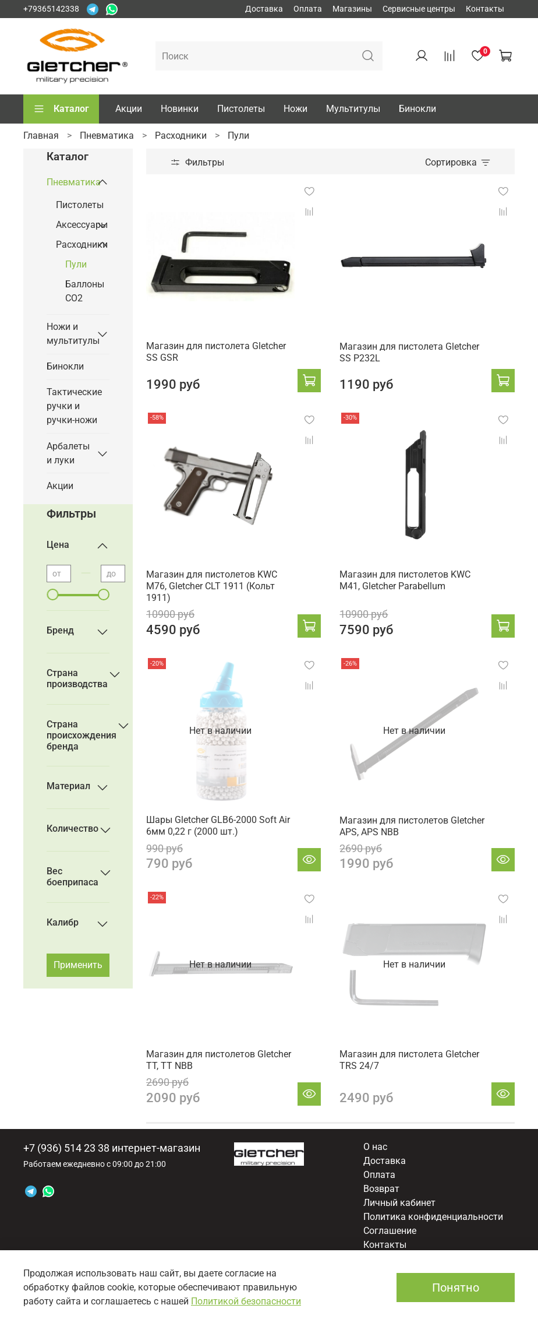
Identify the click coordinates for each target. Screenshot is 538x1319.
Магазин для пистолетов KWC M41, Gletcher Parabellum (404, 580)
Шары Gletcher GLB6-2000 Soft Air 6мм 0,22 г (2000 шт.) (218, 825)
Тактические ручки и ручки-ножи (74, 405)
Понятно (455, 1288)
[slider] (52, 594)
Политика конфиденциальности (433, 1216)
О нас (375, 1146)
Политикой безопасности (246, 1301)
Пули (76, 264)
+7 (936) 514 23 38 (66, 1148)
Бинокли (417, 108)
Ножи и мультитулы (69, 333)
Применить (78, 964)
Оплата (307, 9)
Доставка (264, 9)
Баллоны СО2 (84, 291)
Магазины (352, 9)
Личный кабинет (399, 1202)
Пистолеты (241, 108)
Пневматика (107, 135)
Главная (41, 135)
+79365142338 (51, 9)
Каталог (61, 109)
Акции (128, 108)
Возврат (381, 1188)
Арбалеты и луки (68, 453)
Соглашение (389, 1230)
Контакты (485, 9)
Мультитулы (353, 108)
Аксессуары (73, 224)
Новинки (180, 108)
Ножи (295, 108)
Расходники (181, 135)
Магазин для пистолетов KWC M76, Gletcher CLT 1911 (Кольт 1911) (211, 586)
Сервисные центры (419, 9)
